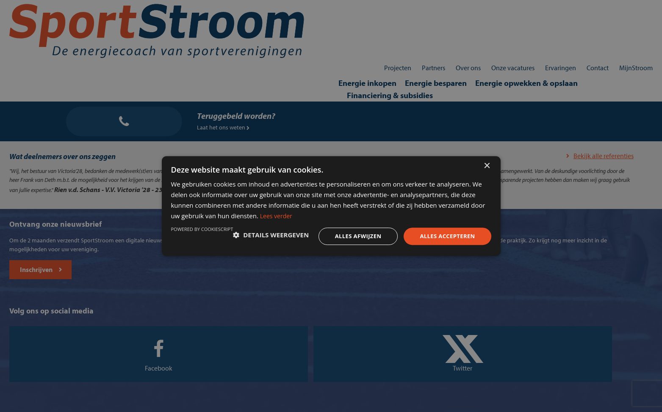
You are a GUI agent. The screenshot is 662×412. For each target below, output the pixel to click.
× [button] (487, 156)
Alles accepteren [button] (431, 235)
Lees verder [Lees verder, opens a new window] (418, 212)
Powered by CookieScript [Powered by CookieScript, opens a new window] (446, 257)
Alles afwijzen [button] (338, 235)
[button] (223, 235)
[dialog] (331, 206)
